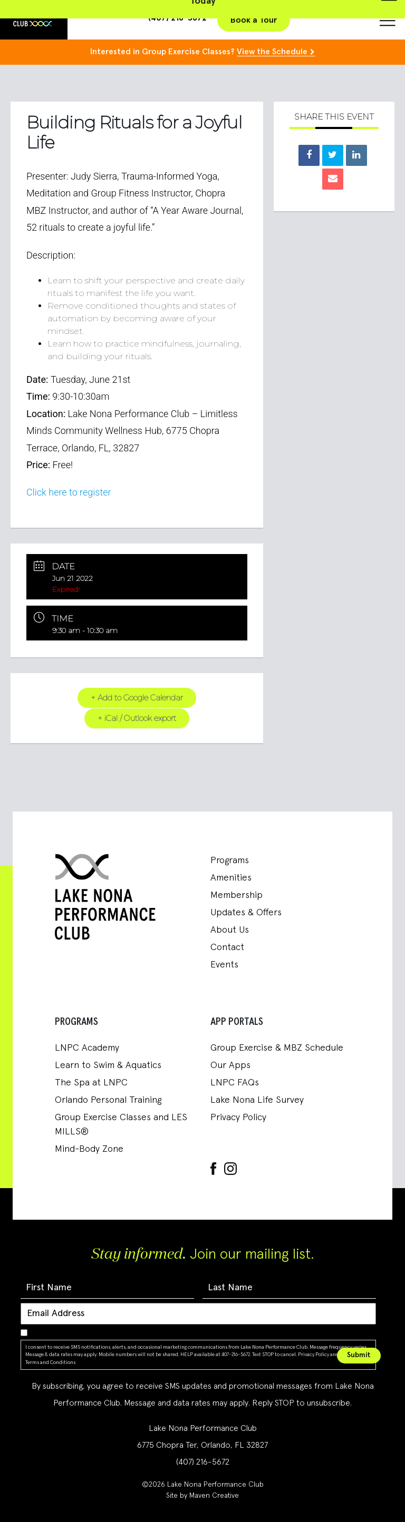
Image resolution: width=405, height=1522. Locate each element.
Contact (227, 947)
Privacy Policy (238, 1117)
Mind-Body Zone (89, 1149)
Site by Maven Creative (202, 1495)
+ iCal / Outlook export (137, 718)
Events (224, 965)
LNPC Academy (87, 1048)
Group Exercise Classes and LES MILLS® (121, 1124)
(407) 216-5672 (202, 1462)
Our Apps (230, 1065)
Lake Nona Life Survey (257, 1100)
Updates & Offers (246, 912)
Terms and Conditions (50, 1362)
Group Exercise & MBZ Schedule (276, 1048)
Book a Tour (253, 20)
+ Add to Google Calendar (137, 698)
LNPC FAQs (234, 1083)
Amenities (231, 878)
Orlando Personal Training (108, 1100)
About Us (229, 930)
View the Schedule (272, 51)
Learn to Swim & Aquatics (108, 1065)
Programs (229, 860)
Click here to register (68, 492)
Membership (236, 895)
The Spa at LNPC (91, 1083)
